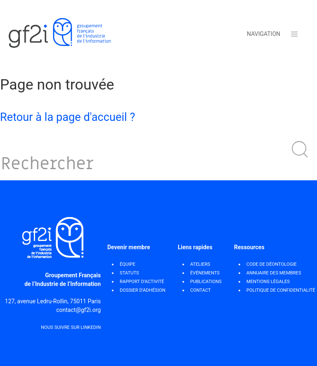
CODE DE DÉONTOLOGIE (271, 264)
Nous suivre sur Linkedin (71, 327)
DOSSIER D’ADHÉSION (143, 290)
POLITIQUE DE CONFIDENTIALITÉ (280, 290)
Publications (206, 281)
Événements (205, 273)
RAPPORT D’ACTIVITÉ (142, 281)
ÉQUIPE (127, 264)
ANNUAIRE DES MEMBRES (273, 273)
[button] (300, 149)
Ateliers (200, 264)
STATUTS (129, 273)
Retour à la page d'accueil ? (67, 117)
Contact (200, 290)
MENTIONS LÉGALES (268, 281)
